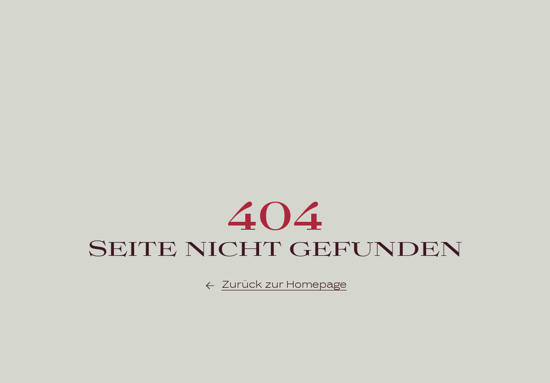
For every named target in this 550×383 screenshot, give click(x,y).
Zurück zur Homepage (275, 285)
